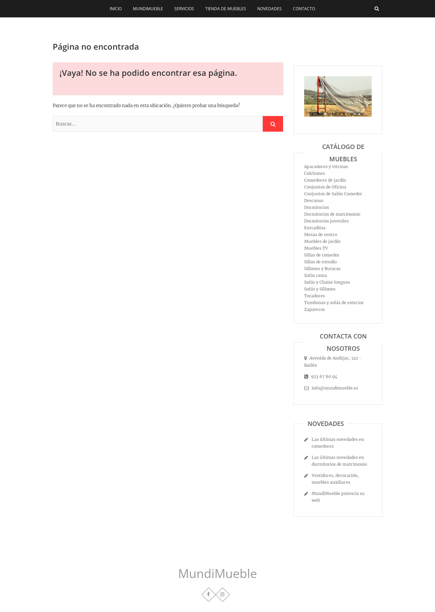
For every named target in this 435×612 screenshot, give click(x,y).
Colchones (314, 173)
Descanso (313, 200)
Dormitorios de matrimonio (332, 214)
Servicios (184, 9)
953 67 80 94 (320, 376)
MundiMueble (148, 9)
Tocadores (314, 295)
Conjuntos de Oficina (325, 186)
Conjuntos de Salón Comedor (333, 193)
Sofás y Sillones (319, 289)
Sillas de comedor (322, 255)
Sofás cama (315, 275)
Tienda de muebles (225, 9)
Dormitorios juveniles (326, 221)
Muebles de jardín (322, 241)
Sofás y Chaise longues (327, 282)
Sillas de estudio (320, 261)
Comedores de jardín (325, 180)
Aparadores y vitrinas (326, 166)
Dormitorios (316, 207)
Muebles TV (316, 248)
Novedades (269, 9)
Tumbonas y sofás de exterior (334, 302)
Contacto (304, 9)
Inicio (116, 9)
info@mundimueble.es (331, 388)
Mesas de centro (320, 234)
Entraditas (315, 227)
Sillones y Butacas (322, 268)
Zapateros (314, 309)
